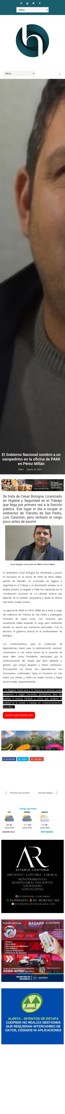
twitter (23, 1032)
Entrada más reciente (19, 1067)
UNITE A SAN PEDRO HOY (19, 988)
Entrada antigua (45, 1067)
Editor (21, 742)
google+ (36, 1032)
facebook (9, 1032)
